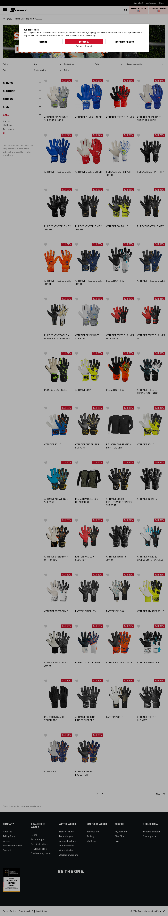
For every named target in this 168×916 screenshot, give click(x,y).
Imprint (88, 46)
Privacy (79, 46)
